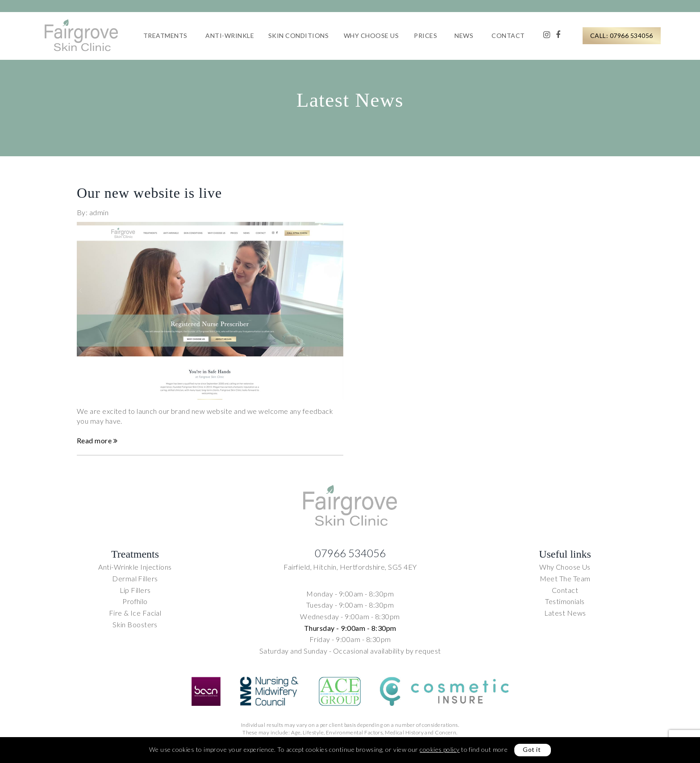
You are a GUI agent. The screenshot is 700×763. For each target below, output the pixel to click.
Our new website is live (149, 196)
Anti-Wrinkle (229, 35)
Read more (97, 444)
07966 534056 (350, 552)
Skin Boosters (135, 624)
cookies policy (439, 749)
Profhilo (135, 601)
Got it (532, 749)
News (463, 35)
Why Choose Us (371, 35)
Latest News (565, 613)
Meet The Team (565, 578)
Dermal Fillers (135, 578)
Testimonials (564, 601)
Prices (425, 35)
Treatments (165, 35)
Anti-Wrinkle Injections (134, 567)
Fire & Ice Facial (135, 613)
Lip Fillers (135, 590)
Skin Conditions (298, 35)
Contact (508, 35)
